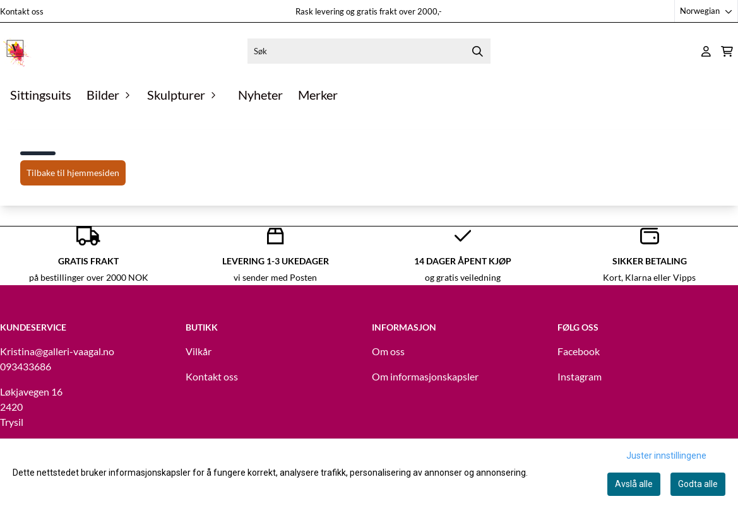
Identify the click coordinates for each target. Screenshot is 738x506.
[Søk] (368, 51)
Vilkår (198, 351)
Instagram (579, 376)
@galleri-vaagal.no (74, 351)
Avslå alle (634, 484)
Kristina (17, 351)
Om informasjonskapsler (425, 376)
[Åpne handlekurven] (727, 51)
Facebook (578, 351)
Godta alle (698, 484)
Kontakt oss (22, 11)
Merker (318, 94)
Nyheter (260, 94)
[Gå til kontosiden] (706, 51)
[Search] (478, 51)
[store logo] (16, 51)
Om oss (388, 351)
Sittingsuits (40, 94)
